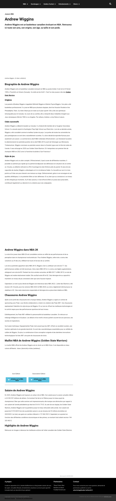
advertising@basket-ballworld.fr (83, 490)
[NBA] (25, 4)
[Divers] (77, 4)
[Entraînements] (65, 4)
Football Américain (59, 490)
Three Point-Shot (59, 485)
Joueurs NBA (9, 14)
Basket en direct (59, 488)
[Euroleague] (36, 4)
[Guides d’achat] (50, 4)
